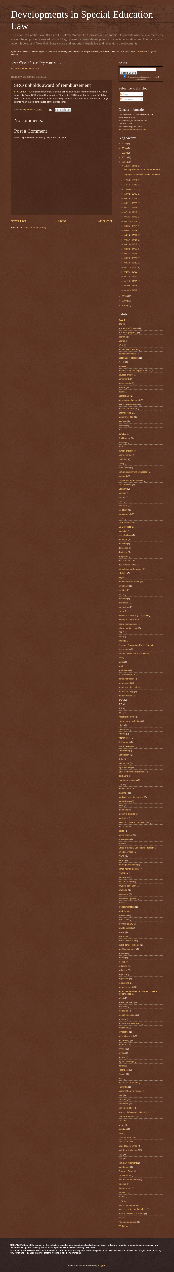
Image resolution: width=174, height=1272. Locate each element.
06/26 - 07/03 (130, 216)
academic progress (128, 332)
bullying (122, 442)
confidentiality (125, 484)
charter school (125, 455)
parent (122, 860)
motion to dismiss (127, 814)
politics (122, 902)
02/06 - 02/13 (130, 272)
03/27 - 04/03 (130, 253)
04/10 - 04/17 (130, 244)
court (121, 501)
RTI (120, 1078)
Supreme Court (126, 1171)
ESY (121, 594)
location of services (128, 780)
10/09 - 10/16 (130, 189)
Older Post (105, 221)
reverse (122, 1049)
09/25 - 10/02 (130, 198)
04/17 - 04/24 (130, 240)
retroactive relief (126, 1036)
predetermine (125, 911)
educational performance (130, 569)
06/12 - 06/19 (130, 221)
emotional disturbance (129, 581)
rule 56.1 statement (128, 1082)
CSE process (125, 527)
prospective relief (127, 940)
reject (121, 998)
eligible (122, 577)
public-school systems (129, 945)
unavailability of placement (131, 1213)
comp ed (123, 476)
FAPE (121, 632)
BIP (120, 429)
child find (123, 459)
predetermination (127, 907)
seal (121, 1095)
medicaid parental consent (131, 797)
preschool (123, 919)
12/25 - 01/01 (130, 166)
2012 (124, 157)
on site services (126, 852)
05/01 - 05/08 (130, 230)
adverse (122, 366)
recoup (122, 962)
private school (125, 928)
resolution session (127, 1015)
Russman (123, 1087)
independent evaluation (130, 721)
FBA (121, 636)
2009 (124, 300)
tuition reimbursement (129, 1205)
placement (123, 894)
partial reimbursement (129, 869)
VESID (122, 1217)
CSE (121, 518)
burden (122, 446)
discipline (123, 552)
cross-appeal (125, 514)
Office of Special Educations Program (136, 848)
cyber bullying (125, 535)
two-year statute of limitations (132, 1209)
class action (124, 467)
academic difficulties (128, 328)
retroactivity (124, 1040)
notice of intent (125, 835)
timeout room (125, 1188)
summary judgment (128, 1163)
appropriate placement (129, 400)
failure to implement (128, 624)
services (122, 1099)
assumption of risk (127, 408)
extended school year (129, 619)
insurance (123, 729)
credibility (123, 510)
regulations (124, 983)
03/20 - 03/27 (130, 258)
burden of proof (126, 451)
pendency (123, 877)
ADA (121, 345)
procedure (123, 936)
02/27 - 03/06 (130, 267)
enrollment (124, 586)
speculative (124, 1120)
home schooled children (130, 687)
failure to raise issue (128, 628)
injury (121, 725)
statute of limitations (128, 1150)
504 (120, 324)
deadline (123, 543)
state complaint (126, 1141)
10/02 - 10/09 (130, 194)
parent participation (128, 864)
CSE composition (127, 522)
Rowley (122, 1074)
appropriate (124, 396)
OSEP (122, 856)
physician (123, 890)
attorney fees (125, 413)
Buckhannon (124, 438)
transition (123, 1192)
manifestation (125, 788)
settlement (123, 1103)
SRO (121, 1125)
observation (124, 839)
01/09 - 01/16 (130, 285)
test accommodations (129, 1179)
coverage (123, 505)
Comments (126, 99)
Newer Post (18, 221)
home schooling (126, 691)
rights (121, 1065)
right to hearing (126, 1061)
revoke (122, 1057)
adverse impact (126, 375)
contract (122, 497)
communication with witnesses (133, 472)
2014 (124, 148)
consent (122, 493)
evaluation (123, 602)
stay (121, 1154)
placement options (127, 898)
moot (121, 805)
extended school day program (133, 615)
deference (123, 548)
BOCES (122, 434)
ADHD (122, 362)
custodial (123, 531)
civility (121, 463)
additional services (127, 353)
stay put (122, 1158)
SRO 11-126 (20, 91)
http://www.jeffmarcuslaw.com (25, 68)
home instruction (126, 679)
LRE (121, 784)
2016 (124, 143)
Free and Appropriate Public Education (137, 645)
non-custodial (125, 826)
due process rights (127, 564)
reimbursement (126, 987)
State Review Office (128, 1146)
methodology (125, 801)
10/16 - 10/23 (130, 184)
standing (123, 1129)
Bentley (122, 425)
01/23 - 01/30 (130, 281)
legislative (123, 776)
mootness (123, 809)
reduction (123, 970)
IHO (120, 712)
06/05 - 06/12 (130, 226)
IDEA (121, 700)
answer (122, 387)
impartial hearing (126, 717)
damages (123, 539)
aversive (123, 421)
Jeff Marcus (124, 742)
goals (121, 662)
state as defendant (127, 1137)
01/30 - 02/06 (130, 276)
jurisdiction (124, 750)
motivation (123, 818)
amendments (125, 383)
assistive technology (128, 404)
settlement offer (126, 1108)
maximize (123, 793)
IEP (120, 708)
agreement (124, 379)
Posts (124, 94)
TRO (121, 1201)
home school (125, 683)
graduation (124, 670)
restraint (122, 1019)
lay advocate (124, 767)
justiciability (124, 755)
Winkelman (124, 1226)
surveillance (124, 1175)
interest (122, 733)
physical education (127, 886)
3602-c (122, 320)
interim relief (124, 738)
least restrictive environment (132, 771)
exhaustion (124, 607)
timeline (122, 1184)
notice (121, 831)
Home (62, 221)
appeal (122, 391)
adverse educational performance (134, 370)
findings (122, 640)
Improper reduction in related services (142, 174)
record (122, 957)
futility (121, 657)
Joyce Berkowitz (126, 746)
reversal (122, 1044)
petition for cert (126, 881)
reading (122, 953)
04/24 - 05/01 (130, 235)
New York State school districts (133, 822)
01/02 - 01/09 (130, 290)
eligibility (123, 573)
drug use (123, 556)
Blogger (101, 1265)
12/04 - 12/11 (130, 180)
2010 (124, 296)
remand (122, 1006)
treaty (121, 1196)
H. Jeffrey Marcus (127, 674)
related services (126, 1002)
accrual (122, 337)
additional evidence (128, 349)
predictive (123, 915)
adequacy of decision (129, 358)
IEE (120, 704)
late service (124, 763)
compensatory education (130, 480)
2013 (124, 153)
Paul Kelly (123, 873)
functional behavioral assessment (134, 653)
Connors (123, 489)
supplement (124, 1167)
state (121, 1133)
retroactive (124, 1032)
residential (123, 1011)
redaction (123, 966)
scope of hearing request (130, 1091)
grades (122, 666)
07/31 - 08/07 (130, 207)
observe (122, 843)
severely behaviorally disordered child (136, 1112)
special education (127, 1116)
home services (125, 695)
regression (124, 978)
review (122, 1053)
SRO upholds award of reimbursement (142, 169)
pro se (122, 932)
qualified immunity (127, 949)
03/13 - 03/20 (130, 262)
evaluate (123, 598)
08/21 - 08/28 (130, 203)
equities (122, 590)
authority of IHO (126, 417)
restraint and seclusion (129, 1023)
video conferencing (127, 1222)
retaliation (123, 1027)
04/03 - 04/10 (130, 249)
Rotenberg (124, 1070)
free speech (124, 649)
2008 (124, 305)
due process (124, 560)
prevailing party (126, 924)
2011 (124, 162)
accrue (122, 341)
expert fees (124, 611)
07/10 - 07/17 (130, 212)
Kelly (121, 759)
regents (122, 974)
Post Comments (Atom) (35, 227)
